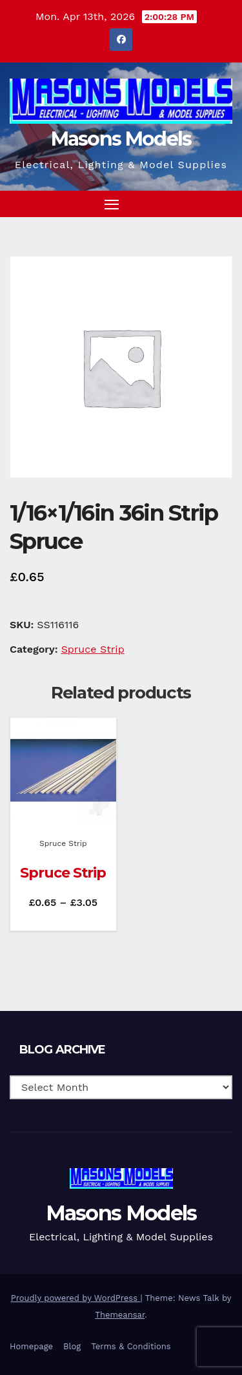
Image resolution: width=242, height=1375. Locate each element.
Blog (72, 1346)
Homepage (31, 1346)
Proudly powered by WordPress (76, 1298)
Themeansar (120, 1315)
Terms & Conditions (130, 1346)
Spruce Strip (93, 649)
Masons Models (121, 139)
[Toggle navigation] (111, 204)
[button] (199, 203)
